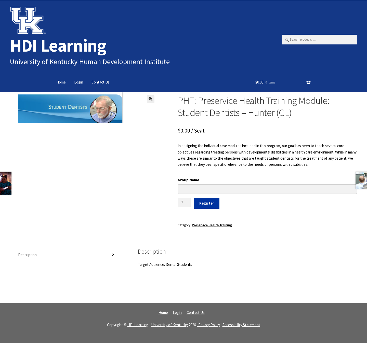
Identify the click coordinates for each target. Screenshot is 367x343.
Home (61, 82)
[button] (150, 99)
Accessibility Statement (241, 324)
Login (78, 82)
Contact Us (100, 82)
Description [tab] (27, 254)
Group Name (188, 180)
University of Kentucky (169, 324)
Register (206, 203)
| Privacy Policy (208, 324)
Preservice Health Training (212, 225)
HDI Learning (58, 45)
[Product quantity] (184, 202)
